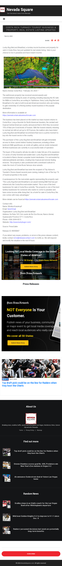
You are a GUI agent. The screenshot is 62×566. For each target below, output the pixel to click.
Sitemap (39, 430)
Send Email (11, 209)
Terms (21, 430)
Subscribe (31, 554)
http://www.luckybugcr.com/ (20, 222)
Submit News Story (31, 267)
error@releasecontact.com (24, 238)
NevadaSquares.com (27, 563)
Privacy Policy (30, 430)
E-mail (4, 546)
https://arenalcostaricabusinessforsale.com (19, 115)
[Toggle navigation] (4, 18)
